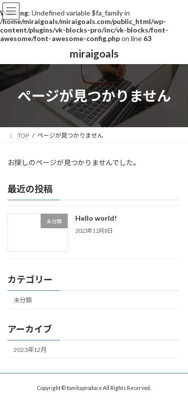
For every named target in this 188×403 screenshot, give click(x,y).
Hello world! (96, 218)
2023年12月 (30, 349)
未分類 (23, 300)
